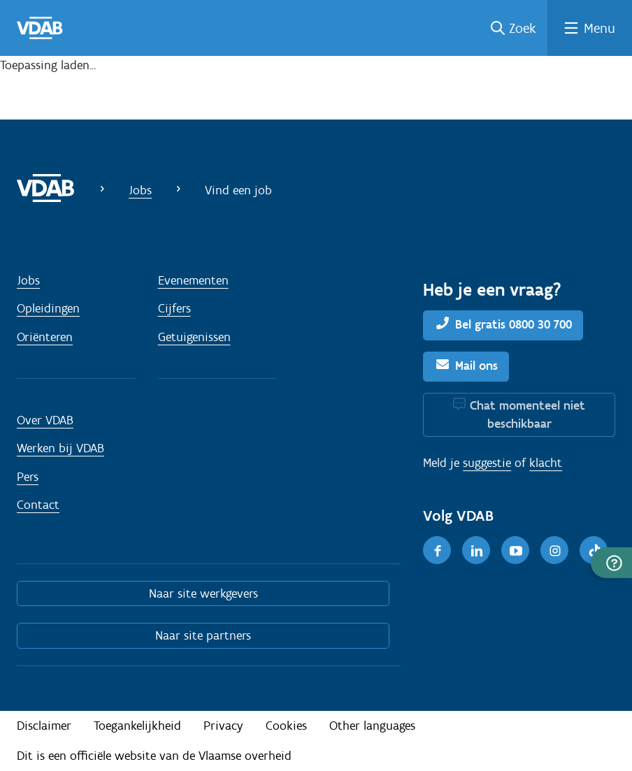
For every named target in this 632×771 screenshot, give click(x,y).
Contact (38, 504)
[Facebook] (437, 550)
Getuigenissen (194, 337)
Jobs (140, 190)
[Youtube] (515, 550)
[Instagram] (554, 550)
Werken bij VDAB (60, 448)
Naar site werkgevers (203, 593)
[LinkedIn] (476, 550)
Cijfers (174, 308)
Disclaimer (44, 725)
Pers (27, 476)
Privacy (223, 725)
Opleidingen (48, 308)
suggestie (487, 462)
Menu (599, 28)
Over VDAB (45, 420)
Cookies (286, 725)
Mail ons (476, 365)
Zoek (522, 28)
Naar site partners (203, 635)
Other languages (372, 725)
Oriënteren (45, 337)
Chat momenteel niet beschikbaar (527, 414)
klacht (545, 462)
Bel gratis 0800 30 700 (513, 324)
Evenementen (193, 280)
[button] (611, 562)
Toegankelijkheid (137, 725)
